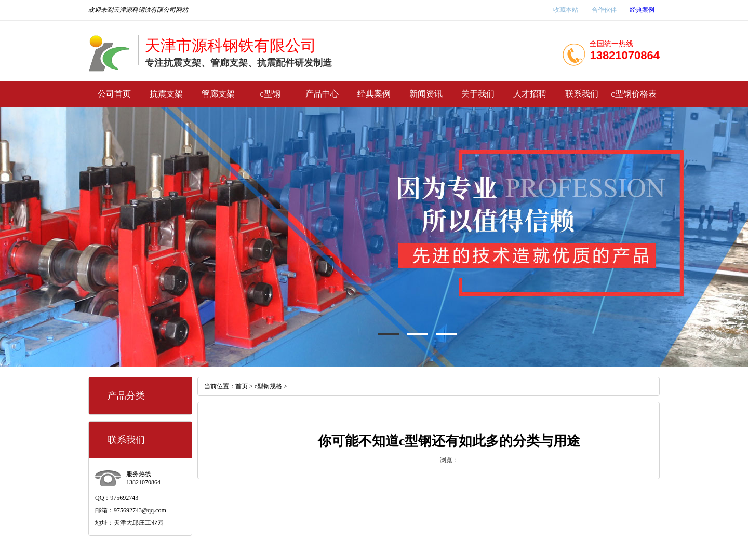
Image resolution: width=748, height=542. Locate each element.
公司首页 (114, 93)
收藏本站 (565, 9)
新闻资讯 (426, 93)
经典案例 (642, 9)
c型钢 (270, 93)
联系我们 (581, 93)
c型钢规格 (268, 386)
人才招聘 (529, 93)
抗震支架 (166, 93)
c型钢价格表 (633, 93)
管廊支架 (218, 93)
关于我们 (478, 93)
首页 (241, 386)
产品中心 (322, 93)
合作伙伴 (603, 9)
